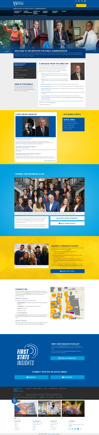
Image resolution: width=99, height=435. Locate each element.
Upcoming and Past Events (47, 92)
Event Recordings (67, 128)
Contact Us (70, 422)
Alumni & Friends (45, 12)
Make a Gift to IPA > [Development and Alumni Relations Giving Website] (67, 271)
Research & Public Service (36, 12)
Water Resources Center (22, 314)
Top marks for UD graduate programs (25, 146)
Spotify (78, 351)
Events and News (19, 77)
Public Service (18, 67)
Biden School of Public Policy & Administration (30, 8)
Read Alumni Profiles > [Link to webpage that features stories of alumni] (67, 223)
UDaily (15, 426)
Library (33, 427)
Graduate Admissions (36, 424)
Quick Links (80, 5)
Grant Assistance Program (70, 121)
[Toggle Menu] (35, 67)
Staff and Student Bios (46, 86)
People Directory (53, 424)
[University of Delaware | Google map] (70, 426)
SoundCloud (66, 351)
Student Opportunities (28, 12)
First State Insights (63, 345)
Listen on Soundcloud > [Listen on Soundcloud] (67, 358)
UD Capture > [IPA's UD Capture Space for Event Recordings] (67, 377)
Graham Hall (28, 292)
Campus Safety (53, 427)
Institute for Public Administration (42, 15)
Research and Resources (21, 70)
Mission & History (55, 12)
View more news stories (50, 160)
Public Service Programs (46, 73)
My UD (51, 426)
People (64, 11)
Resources (43, 79)
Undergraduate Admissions (37, 422)
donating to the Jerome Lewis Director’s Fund (70, 265)
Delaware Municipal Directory (70, 123)
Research (34, 429)
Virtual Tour (16, 427)
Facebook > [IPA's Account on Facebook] (31, 377)
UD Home (15, 15)
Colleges (19, 15)
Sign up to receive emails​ (27, 89)
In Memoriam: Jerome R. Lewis (23, 138)
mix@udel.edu (52, 102)
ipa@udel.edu (24, 312)
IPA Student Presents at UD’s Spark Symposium (27, 153)
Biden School (24, 15)
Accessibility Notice (54, 422)
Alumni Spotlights (45, 88)
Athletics (16, 424)
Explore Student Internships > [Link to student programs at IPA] (67, 218)
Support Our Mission (45, 95)
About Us (16, 422)
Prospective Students (18, 12)
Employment (16, 429)
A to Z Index (52, 429)
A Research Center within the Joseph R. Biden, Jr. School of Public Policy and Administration (44, 394)
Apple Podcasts (72, 351)
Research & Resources (68, 125)
